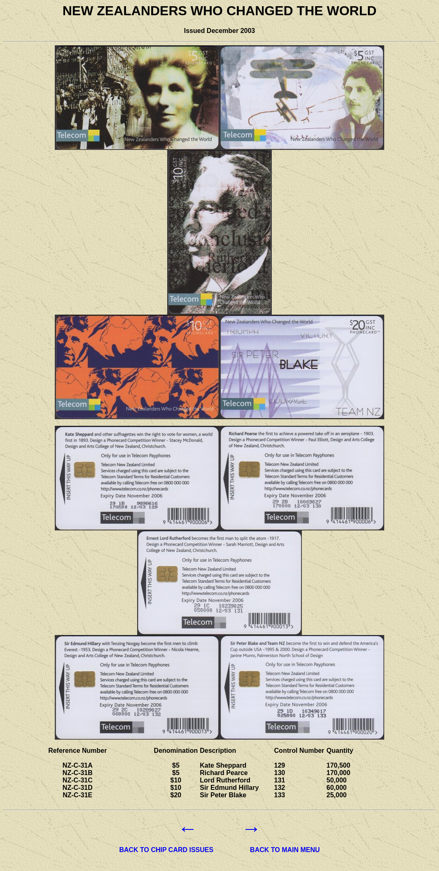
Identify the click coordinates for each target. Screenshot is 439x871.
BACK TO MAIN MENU (285, 849)
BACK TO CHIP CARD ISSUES (166, 849)
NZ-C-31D (78, 787)
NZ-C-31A (78, 765)
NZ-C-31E (77, 795)
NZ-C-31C (78, 780)
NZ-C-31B (78, 772)
